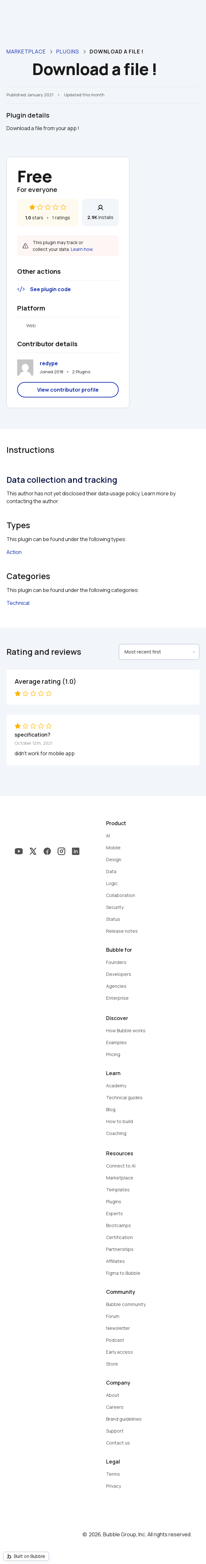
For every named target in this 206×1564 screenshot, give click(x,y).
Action (14, 552)
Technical (17, 602)
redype (49, 363)
